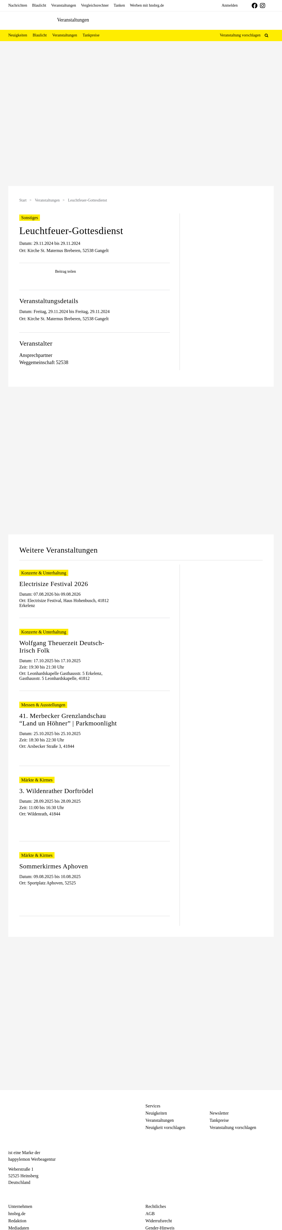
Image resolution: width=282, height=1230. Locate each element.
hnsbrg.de (16, 1213)
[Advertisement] (226, 247)
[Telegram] (30, 1192)
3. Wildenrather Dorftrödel (56, 790)
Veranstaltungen (47, 200)
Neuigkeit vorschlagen (165, 1127)
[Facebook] (11, 1192)
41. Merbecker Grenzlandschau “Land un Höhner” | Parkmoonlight (68, 719)
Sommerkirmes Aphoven (53, 866)
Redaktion (17, 1220)
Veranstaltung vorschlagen (240, 35)
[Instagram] (21, 1192)
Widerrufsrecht (158, 1220)
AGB (150, 1213)
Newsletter (219, 1113)
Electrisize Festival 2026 (53, 583)
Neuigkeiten (156, 1113)
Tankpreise (219, 1120)
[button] (266, 35)
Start (22, 200)
